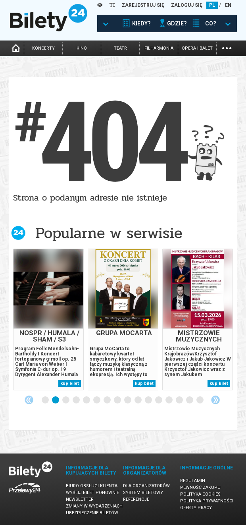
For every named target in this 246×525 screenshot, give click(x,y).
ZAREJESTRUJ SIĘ (143, 5)
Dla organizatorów (146, 485)
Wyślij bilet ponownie (92, 492)
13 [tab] (169, 400)
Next (215, 400)
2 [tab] (56, 400)
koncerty (43, 48)
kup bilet (69, 383)
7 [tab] (107, 400)
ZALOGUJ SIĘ (186, 5)
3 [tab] (66, 400)
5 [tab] (87, 400)
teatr (120, 48)
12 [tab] (159, 400)
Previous (29, 400)
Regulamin (192, 480)
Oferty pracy (196, 507)
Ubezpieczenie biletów (92, 512)
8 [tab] (118, 400)
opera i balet (197, 48)
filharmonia (158, 48)
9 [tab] (128, 400)
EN (228, 5)
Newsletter (80, 499)
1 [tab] (46, 400)
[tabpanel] (48, 319)
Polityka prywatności (206, 501)
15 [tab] (190, 400)
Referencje (136, 499)
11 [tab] (149, 400)
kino (82, 48)
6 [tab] (97, 400)
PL (212, 5)
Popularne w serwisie (108, 233)
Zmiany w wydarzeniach (94, 506)
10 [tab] (138, 400)
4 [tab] (77, 400)
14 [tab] (180, 400)
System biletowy (143, 492)
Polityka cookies (200, 494)
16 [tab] (200, 400)
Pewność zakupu (200, 487)
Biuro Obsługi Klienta (91, 485)
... (226, 47)
